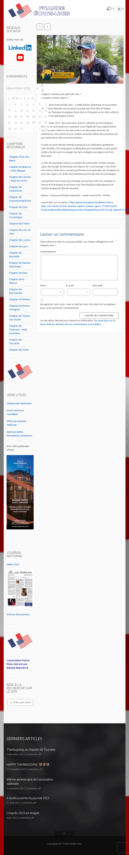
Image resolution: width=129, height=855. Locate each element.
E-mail (77, 285)
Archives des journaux (18, 614)
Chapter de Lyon (18, 246)
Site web (97, 285)
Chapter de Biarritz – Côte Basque (20, 168)
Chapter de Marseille (15, 254)
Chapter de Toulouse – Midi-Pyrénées (18, 329)
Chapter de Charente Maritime (20, 199)
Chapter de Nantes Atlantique (20, 264)
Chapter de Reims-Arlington (20, 307)
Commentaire (78, 251)
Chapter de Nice (18, 272)
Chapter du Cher (18, 207)
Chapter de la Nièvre (16, 281)
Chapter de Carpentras (15, 189)
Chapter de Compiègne (15, 215)
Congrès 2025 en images (23, 813)
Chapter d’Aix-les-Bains (19, 158)
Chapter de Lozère (19, 240)
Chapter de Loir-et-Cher (20, 231)
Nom (50, 285)
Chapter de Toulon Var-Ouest (19, 317)
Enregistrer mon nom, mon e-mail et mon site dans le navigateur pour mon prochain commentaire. (78, 306)
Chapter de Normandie (15, 291)
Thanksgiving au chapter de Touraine (31, 749)
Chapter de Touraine (15, 341)
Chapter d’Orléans (19, 299)
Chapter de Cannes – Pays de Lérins (20, 178)
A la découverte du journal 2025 (28, 798)
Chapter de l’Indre (19, 223)
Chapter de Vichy (18, 349)
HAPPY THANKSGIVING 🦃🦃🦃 (28, 764)
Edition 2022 (13, 564)
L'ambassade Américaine (19, 403)
